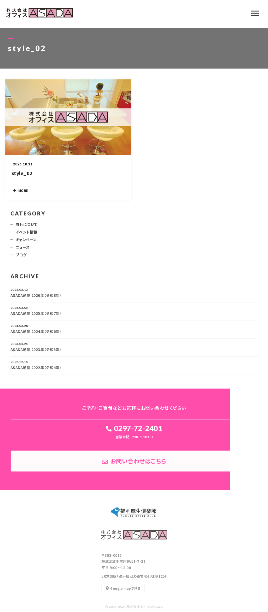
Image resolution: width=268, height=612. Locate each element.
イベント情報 (26, 233)
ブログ (21, 256)
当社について (26, 226)
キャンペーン (26, 241)
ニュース (23, 248)
